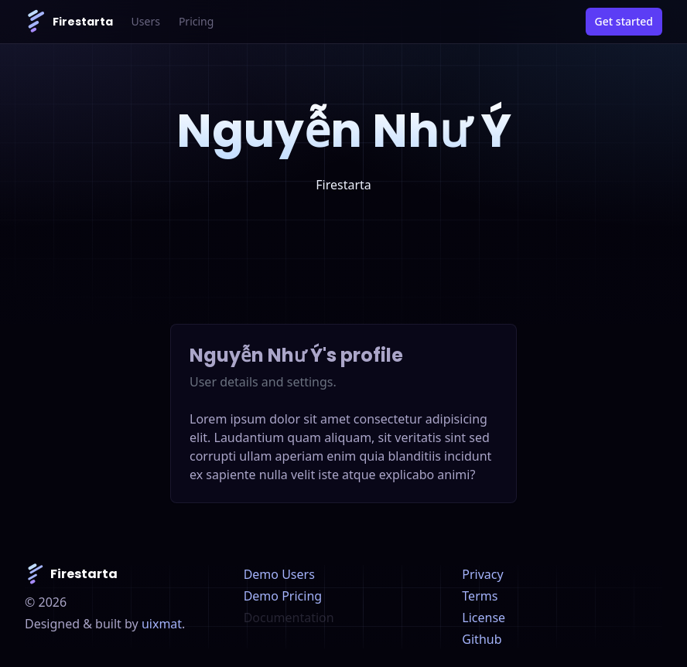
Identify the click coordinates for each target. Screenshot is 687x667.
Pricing (196, 21)
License (483, 617)
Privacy (482, 574)
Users (146, 21)
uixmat (162, 623)
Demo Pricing (283, 595)
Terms (479, 595)
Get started (624, 21)
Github (481, 639)
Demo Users (279, 574)
